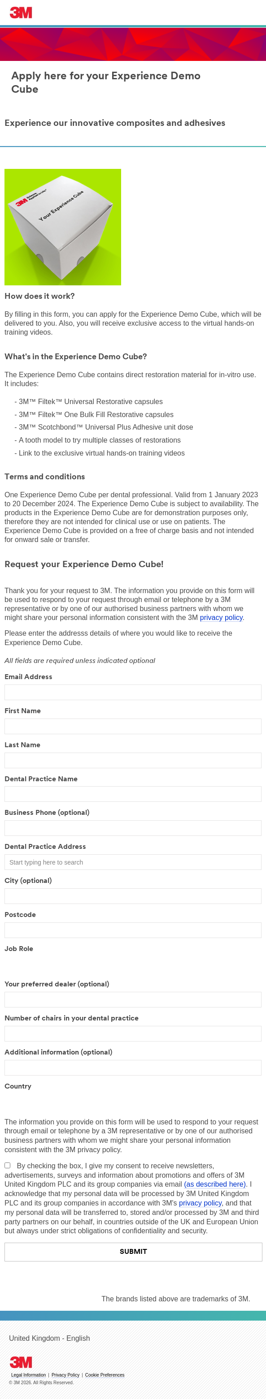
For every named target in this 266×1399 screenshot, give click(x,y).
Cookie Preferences (105, 1375)
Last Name (22, 745)
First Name (22, 711)
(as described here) (215, 1184)
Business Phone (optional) (46, 813)
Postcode (20, 915)
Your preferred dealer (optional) (56, 984)
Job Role (18, 949)
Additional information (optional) (58, 1052)
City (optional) (28, 881)
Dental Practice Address (45, 847)
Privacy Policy (65, 1375)
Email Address (28, 677)
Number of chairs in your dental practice (71, 1018)
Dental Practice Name (41, 779)
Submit (133, 1252)
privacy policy (221, 617)
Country (17, 1086)
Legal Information (28, 1375)
